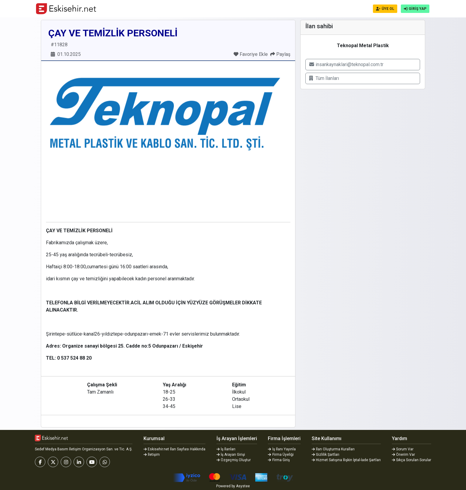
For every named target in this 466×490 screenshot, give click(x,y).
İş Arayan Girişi (230, 454)
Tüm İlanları (324, 78)
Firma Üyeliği (281, 454)
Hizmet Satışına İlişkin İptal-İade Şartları (346, 460)
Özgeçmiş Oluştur (233, 460)
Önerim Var (403, 454)
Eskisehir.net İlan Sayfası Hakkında (175, 449)
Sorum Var (403, 449)
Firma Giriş (279, 460)
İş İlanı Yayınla (282, 449)
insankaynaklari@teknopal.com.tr (346, 64)
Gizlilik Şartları (326, 454)
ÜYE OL (385, 9)
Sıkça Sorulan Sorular (411, 460)
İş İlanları (226, 449)
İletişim (152, 454)
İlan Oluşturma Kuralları (333, 449)
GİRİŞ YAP (415, 9)
